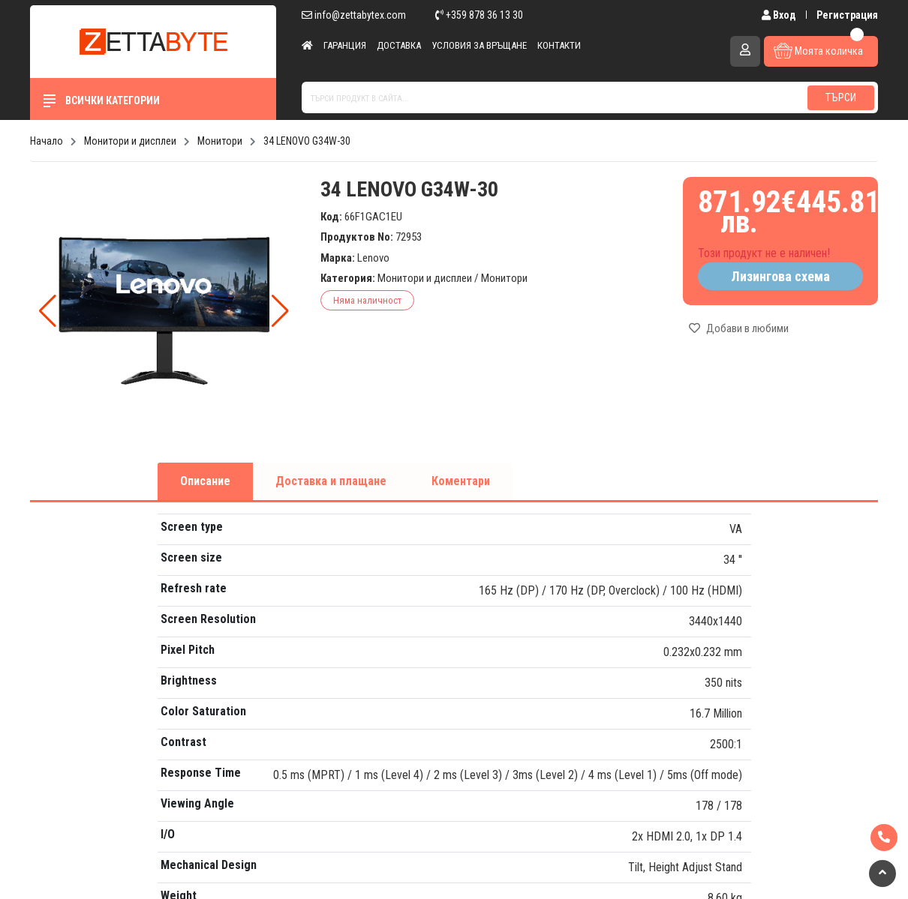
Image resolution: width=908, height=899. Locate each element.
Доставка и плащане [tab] (330, 481)
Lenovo (373, 258)
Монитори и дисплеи (424, 278)
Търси (840, 97)
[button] (280, 311)
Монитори (504, 278)
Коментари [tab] (460, 481)
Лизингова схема (780, 276)
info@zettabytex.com (354, 15)
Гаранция (344, 45)
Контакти (559, 45)
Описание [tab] (205, 481)
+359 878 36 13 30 (479, 15)
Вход (780, 15)
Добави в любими (739, 328)
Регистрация (847, 15)
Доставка (399, 45)
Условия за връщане (479, 45)
